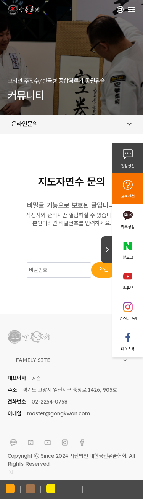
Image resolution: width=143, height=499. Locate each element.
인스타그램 (128, 318)
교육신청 (128, 196)
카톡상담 (128, 226)
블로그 (128, 257)
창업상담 (128, 165)
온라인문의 (71, 124)
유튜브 (128, 288)
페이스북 (128, 349)
